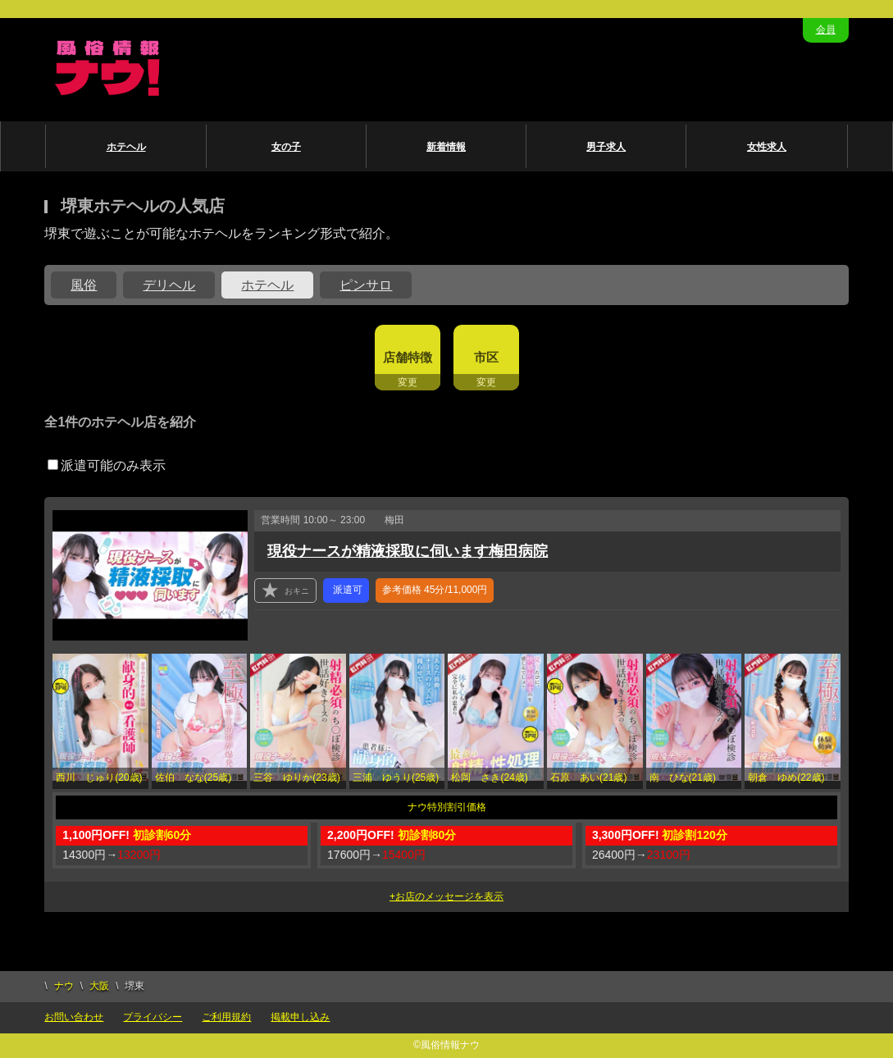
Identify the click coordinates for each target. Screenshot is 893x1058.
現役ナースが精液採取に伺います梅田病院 (407, 551)
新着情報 (446, 147)
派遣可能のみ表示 (107, 465)
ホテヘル (126, 147)
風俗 (84, 285)
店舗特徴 (407, 357)
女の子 (286, 147)
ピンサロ (365, 285)
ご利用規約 (226, 1017)
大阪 (99, 986)
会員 (826, 29)
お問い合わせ (73, 1017)
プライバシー (152, 1017)
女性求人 (766, 147)
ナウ (64, 986)
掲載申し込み (300, 1017)
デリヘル (169, 285)
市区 (486, 357)
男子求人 (606, 147)
